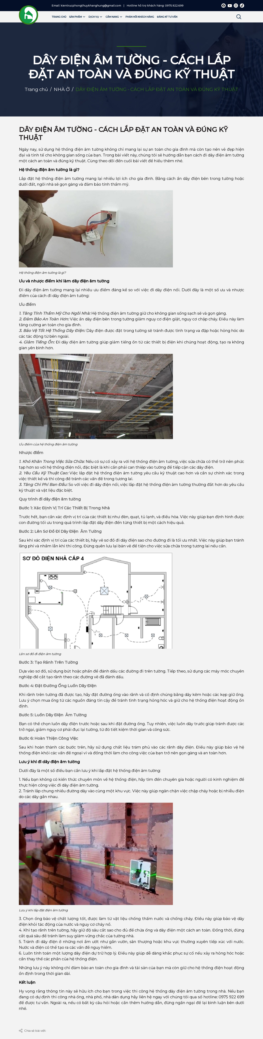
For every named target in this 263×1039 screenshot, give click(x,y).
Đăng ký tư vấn (167, 16)
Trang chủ (59, 16)
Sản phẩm (77, 16)
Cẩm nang (114, 16)
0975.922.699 (174, 5)
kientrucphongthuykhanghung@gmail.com (91, 5)
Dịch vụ (96, 16)
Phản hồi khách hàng (140, 16)
